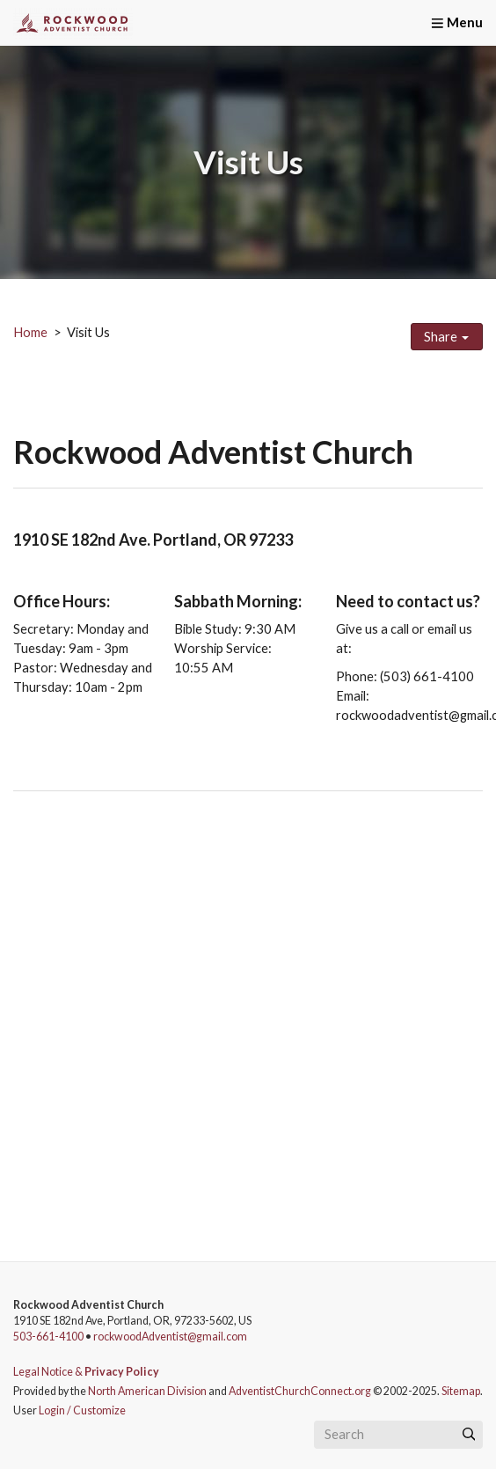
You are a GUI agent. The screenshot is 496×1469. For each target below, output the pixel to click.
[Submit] (469, 1435)
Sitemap (460, 1391)
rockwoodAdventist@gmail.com (170, 1336)
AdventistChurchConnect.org (300, 1391)
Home (30, 332)
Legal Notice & (86, 1371)
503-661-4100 (48, 1336)
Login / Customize (82, 1410)
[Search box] (398, 1435)
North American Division (147, 1391)
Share (446, 336)
